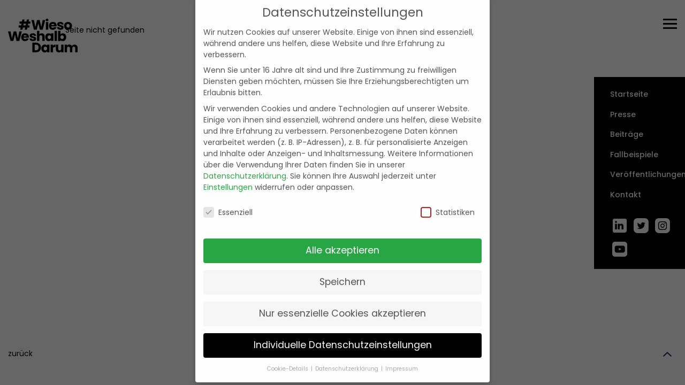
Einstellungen (228, 178)
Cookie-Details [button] (288, 360)
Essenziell (228, 203)
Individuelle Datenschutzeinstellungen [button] (343, 335)
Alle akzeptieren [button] (342, 241)
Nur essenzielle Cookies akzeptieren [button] (342, 304)
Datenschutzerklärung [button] (347, 360)
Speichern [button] (342, 273)
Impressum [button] (401, 360)
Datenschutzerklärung (244, 166)
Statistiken (448, 203)
